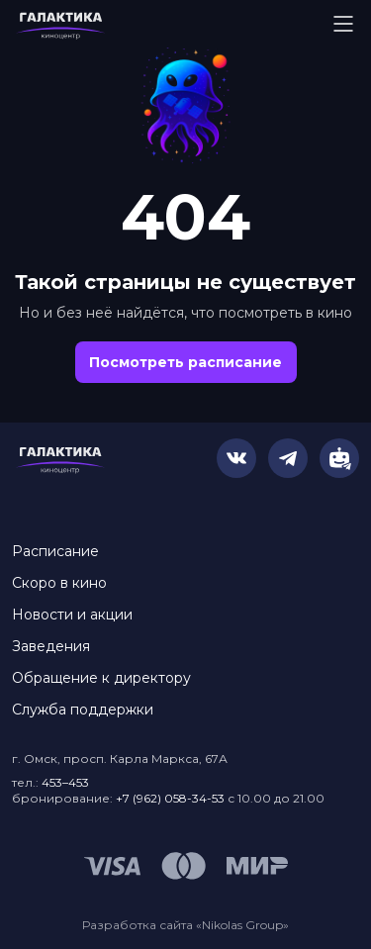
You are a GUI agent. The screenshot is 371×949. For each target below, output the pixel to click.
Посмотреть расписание (185, 362)
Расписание (55, 551)
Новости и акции (72, 614)
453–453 (65, 782)
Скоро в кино (59, 583)
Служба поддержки (82, 709)
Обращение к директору (101, 678)
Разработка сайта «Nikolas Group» (185, 924)
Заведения (51, 646)
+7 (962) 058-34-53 (170, 798)
